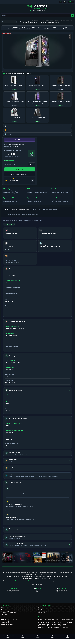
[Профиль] (67, 636)
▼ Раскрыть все (9, 224)
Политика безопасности (45, 611)
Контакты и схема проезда (8, 612)
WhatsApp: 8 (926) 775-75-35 (9, 621)
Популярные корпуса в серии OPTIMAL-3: (18, 73)
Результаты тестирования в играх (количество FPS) (21, 214)
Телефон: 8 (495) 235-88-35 (9, 619)
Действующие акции (6, 607)
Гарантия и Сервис (50, 209)
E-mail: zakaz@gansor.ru (7, 622)
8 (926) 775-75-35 (62, 591)
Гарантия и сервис (6, 611)
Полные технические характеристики (17, 209)
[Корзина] (52, 636)
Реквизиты (4, 614)
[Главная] (7, 636)
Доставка (41, 607)
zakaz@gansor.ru (37, 591)
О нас (2, 609)
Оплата (40, 609)
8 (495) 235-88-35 (47, 578)
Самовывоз (41, 612)
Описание (36, 209)
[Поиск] (37, 636)
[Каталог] (22, 636)
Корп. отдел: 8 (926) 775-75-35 (9, 624)
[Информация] (61, 2)
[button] (37, 10)
